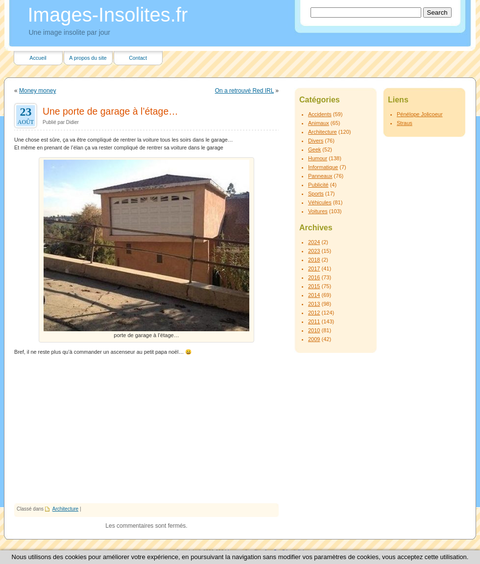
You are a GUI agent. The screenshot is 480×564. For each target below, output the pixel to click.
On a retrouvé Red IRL (244, 90)
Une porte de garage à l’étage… (110, 111)
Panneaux (320, 176)
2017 (314, 268)
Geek (314, 149)
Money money (37, 90)
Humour (317, 158)
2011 (314, 321)
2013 (314, 304)
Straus (404, 123)
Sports (316, 193)
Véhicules (320, 202)
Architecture (65, 509)
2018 (314, 260)
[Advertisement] (146, 429)
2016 (314, 277)
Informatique (323, 167)
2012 (314, 313)
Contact (138, 58)
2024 (314, 242)
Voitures (318, 211)
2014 (314, 295)
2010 (314, 330)
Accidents (320, 114)
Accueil (37, 58)
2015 (314, 286)
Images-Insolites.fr (108, 14)
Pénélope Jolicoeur (420, 114)
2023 (314, 251)
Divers (315, 141)
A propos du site (87, 58)
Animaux (318, 123)
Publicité (318, 185)
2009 (314, 339)
